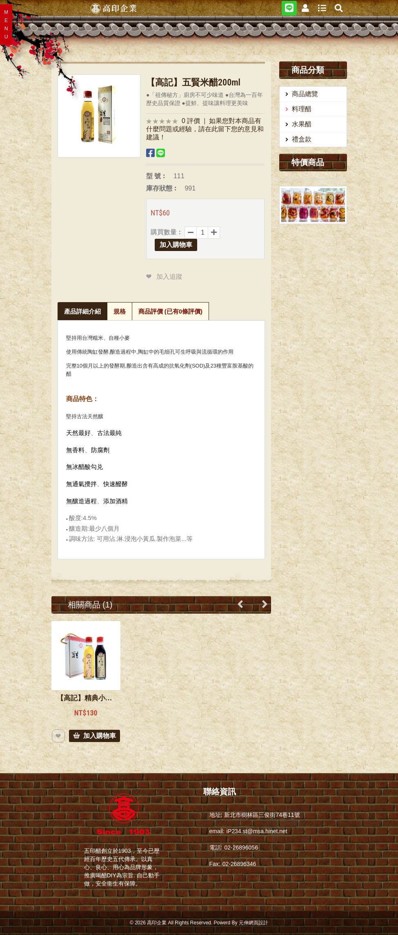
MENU (6, 24)
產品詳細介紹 (82, 311)
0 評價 (191, 120)
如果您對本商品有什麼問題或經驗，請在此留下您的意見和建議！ (205, 129)
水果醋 (301, 124)
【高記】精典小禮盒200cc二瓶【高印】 (86, 698)
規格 (119, 311)
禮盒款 (301, 139)
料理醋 (301, 108)
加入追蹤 (169, 276)
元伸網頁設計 (253, 923)
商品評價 (170, 311)
